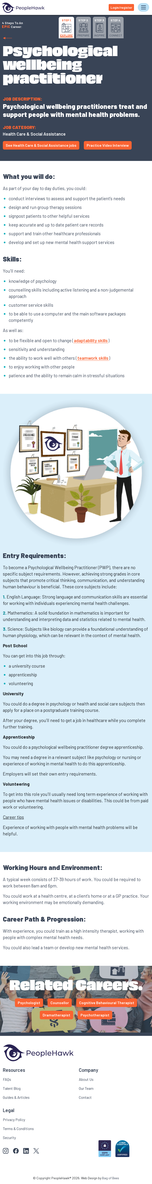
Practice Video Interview (108, 145)
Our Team (86, 1088)
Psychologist (29, 1002)
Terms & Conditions (18, 1128)
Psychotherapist (94, 1015)
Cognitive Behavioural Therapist (106, 1002)
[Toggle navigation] (143, 7)
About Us (86, 1079)
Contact (85, 1097)
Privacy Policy (14, 1119)
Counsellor (59, 1002)
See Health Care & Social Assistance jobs (41, 145)
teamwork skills (92, 358)
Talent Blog (12, 1088)
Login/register (121, 7)
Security (9, 1137)
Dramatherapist (56, 1015)
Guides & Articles (16, 1097)
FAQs (7, 1079)
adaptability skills (91, 340)
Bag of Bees (110, 1178)
